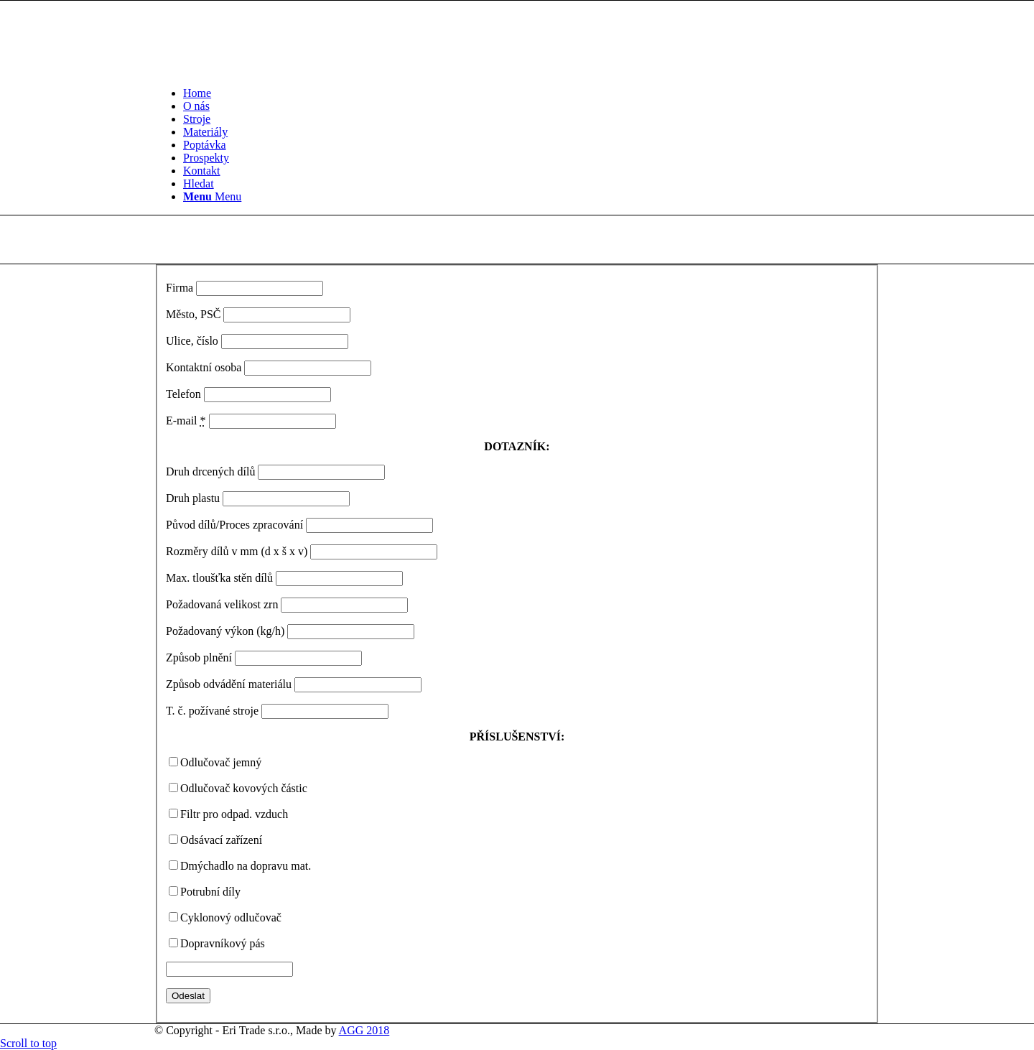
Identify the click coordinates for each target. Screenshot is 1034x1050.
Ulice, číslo (192, 341)
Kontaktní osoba (203, 367)
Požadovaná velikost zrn (222, 604)
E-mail (186, 420)
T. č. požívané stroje (212, 711)
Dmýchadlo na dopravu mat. (245, 866)
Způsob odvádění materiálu (229, 684)
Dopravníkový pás (222, 943)
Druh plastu (193, 498)
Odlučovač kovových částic (243, 788)
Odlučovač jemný (220, 762)
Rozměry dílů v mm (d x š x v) (236, 551)
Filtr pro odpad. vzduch (234, 814)
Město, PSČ (193, 314)
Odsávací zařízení (221, 840)
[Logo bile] (262, 68)
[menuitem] (531, 93)
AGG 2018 (364, 1030)
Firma (179, 288)
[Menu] (212, 196)
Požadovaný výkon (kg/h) (225, 631)
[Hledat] (198, 183)
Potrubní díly (210, 892)
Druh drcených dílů (210, 471)
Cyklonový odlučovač (230, 917)
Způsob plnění (199, 657)
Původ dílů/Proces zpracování (234, 525)
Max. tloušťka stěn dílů (219, 578)
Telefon (183, 394)
